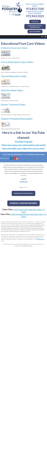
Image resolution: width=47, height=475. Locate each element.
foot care (30, 223)
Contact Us (35, 21)
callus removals (13, 231)
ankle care (38, 223)
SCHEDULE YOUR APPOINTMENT (23, 203)
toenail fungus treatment (26, 226)
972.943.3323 (35, 16)
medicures (41, 229)
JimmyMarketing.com (26, 246)
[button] (42, 36)
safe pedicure (34, 229)
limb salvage (10, 229)
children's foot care (20, 225)
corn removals (4, 231)
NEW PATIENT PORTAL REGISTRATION (35, 26)
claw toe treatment (25, 228)
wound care (17, 229)
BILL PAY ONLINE (35, 31)
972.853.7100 (35, 9)
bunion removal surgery (13, 226)
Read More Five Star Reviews (23, 193)
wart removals (21, 231)
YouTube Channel (23, 141)
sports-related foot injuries (33, 225)
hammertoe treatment (13, 228)
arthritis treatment (25, 229)
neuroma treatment (36, 228)
